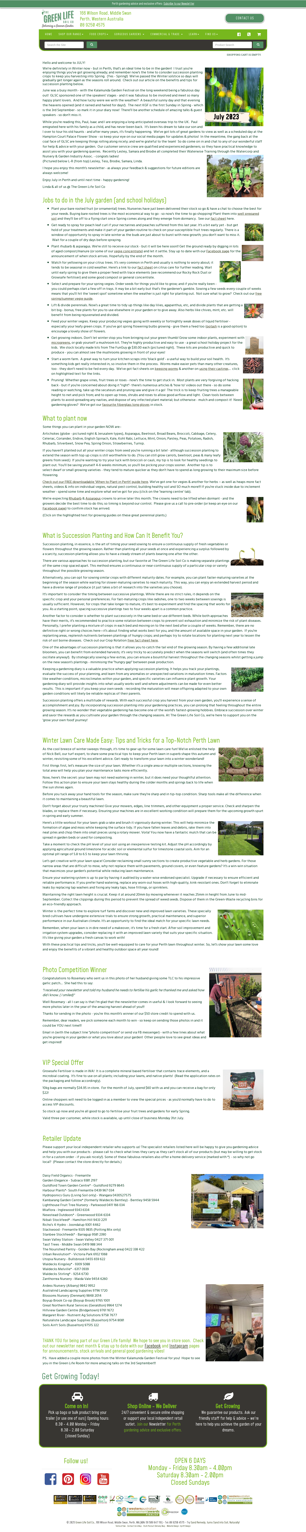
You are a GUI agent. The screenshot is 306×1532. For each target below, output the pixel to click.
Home (48, 34)
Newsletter (157, 1424)
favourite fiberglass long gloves (125, 405)
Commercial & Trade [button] (166, 34)
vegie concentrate (128, 251)
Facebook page (217, 251)
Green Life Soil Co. (85, 1523)
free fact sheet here (142, 640)
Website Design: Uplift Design (179, 1526)
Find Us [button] (211, 34)
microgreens (60, 342)
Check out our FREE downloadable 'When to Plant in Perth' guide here (95, 482)
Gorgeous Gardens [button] (129, 34)
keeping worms (166, 369)
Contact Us (245, 18)
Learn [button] (194, 34)
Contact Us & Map (134, 1526)
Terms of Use (120, 1526)
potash (211, 326)
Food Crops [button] (99, 34)
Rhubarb (75, 498)
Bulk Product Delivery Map (154, 1526)
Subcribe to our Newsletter (179, 4)
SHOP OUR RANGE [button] (71, 34)
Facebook (153, 1346)
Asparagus (93, 498)
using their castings (213, 369)
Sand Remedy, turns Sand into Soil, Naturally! (215, 1523)
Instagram (178, 1346)
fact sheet (218, 218)
